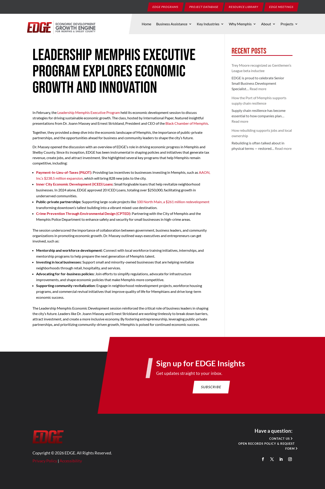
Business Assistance (171, 24)
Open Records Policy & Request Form (261, 448)
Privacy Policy (51, 462)
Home (146, 24)
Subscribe (209, 392)
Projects (287, 24)
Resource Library (244, 6)
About (266, 24)
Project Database (204, 6)
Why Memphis (240, 24)
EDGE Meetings (281, 6)
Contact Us (273, 441)
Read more (258, 89)
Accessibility (75, 462)
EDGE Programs (165, 6)
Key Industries (208, 24)
